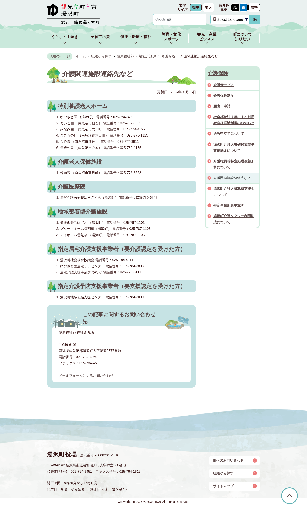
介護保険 (168, 56)
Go (255, 19)
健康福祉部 (125, 56)
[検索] (175, 19)
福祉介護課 (147, 56)
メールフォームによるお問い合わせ (86, 375)
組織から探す (101, 56)
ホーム (81, 56)
